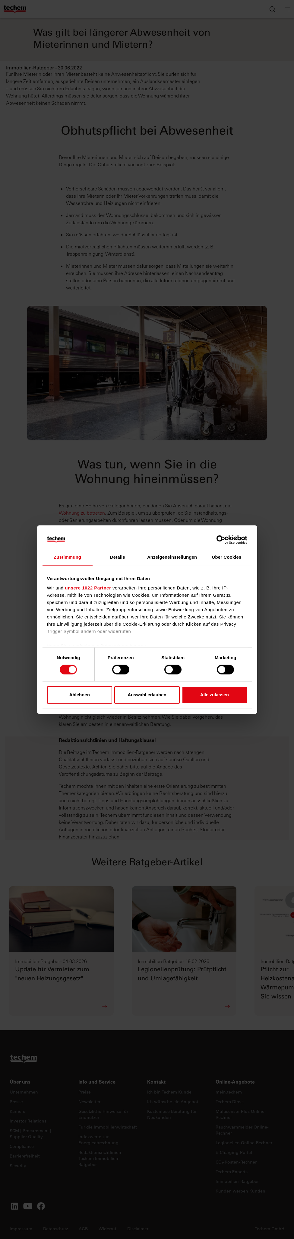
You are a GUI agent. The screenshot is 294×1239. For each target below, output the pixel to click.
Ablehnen (79, 694)
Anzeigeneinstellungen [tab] (172, 557)
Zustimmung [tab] (67, 557)
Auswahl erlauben (147, 694)
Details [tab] (117, 557)
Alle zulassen (214, 694)
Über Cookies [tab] (226, 557)
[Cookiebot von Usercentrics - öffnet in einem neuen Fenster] (220, 539)
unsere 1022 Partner (88, 587)
